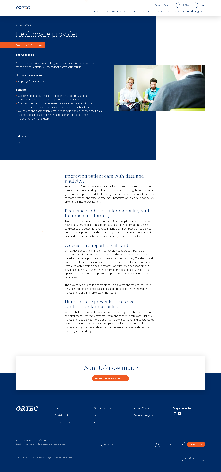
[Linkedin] (174, 413)
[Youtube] (179, 413)
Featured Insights (143, 415)
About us (99, 415)
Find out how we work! (110, 378)
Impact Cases (141, 408)
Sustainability (62, 415)
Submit (196, 444)
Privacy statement (37, 458)
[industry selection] (171, 444)
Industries (61, 408)
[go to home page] (23, 8)
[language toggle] (187, 5)
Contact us (169, 5)
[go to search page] (202, 4)
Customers (23, 25)
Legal (49, 458)
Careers (158, 5)
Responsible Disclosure (63, 458)
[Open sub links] (72, 408)
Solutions (99, 408)
